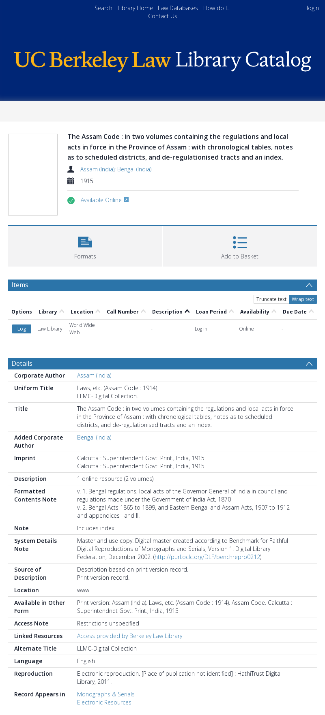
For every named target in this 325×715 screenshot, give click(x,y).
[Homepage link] (162, 59)
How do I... (216, 8)
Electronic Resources (104, 702)
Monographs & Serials (106, 694)
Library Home (135, 8)
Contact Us (162, 16)
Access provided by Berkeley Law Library (129, 636)
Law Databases (178, 8)
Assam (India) (97, 169)
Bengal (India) (134, 169)
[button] (85, 245)
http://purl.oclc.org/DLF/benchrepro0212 (207, 557)
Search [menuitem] (103, 8)
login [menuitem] (313, 8)
